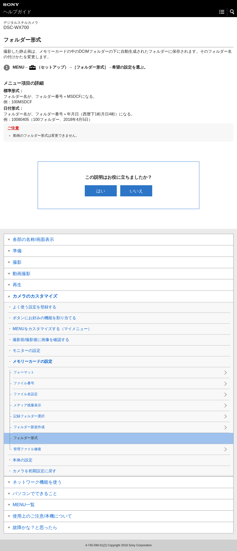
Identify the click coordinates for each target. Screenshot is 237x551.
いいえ (136, 190)
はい (100, 190)
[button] (232, 11)
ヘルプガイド (17, 11)
